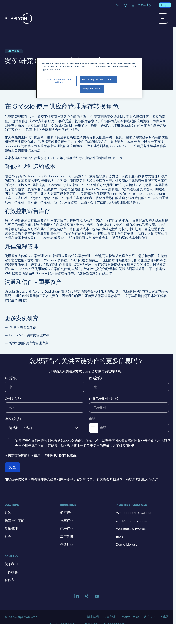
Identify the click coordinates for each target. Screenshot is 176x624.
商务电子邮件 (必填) (103, 398)
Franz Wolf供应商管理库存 (27, 335)
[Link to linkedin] (76, 597)
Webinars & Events (131, 528)
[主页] (18, 18)
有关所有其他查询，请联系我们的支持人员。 (129, 479)
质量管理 (11, 528)
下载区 (164, 617)
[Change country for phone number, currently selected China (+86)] (93, 428)
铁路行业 (66, 544)
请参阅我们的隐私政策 (60, 455)
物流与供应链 (14, 520)
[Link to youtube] (97, 597)
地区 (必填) (13, 419)
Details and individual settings (59, 80)
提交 (12, 467)
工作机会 (11, 572)
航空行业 (66, 513)
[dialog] (89, 77)
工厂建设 (66, 536)
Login (165, 5)
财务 (8, 536)
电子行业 (66, 528)
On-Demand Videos (131, 520)
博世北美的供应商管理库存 (26, 343)
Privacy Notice (129, 617)
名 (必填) (11, 378)
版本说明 (93, 617)
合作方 (9, 580)
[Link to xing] (86, 597)
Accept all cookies (92, 88)
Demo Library (126, 544)
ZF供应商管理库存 (20, 327)
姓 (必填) (95, 378)
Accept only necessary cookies (98, 78)
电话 (92, 419)
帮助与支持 (145, 5)
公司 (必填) (13, 398)
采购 (8, 513)
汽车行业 (66, 520)
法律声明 (109, 617)
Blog (119, 536)
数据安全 (149, 617)
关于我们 (11, 564)
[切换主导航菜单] (163, 18)
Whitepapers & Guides (133, 513)
